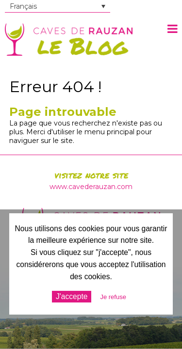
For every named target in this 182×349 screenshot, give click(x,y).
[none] (57, 6)
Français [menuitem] (23, 6)
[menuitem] (57, 6)
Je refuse (113, 297)
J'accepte (71, 296)
